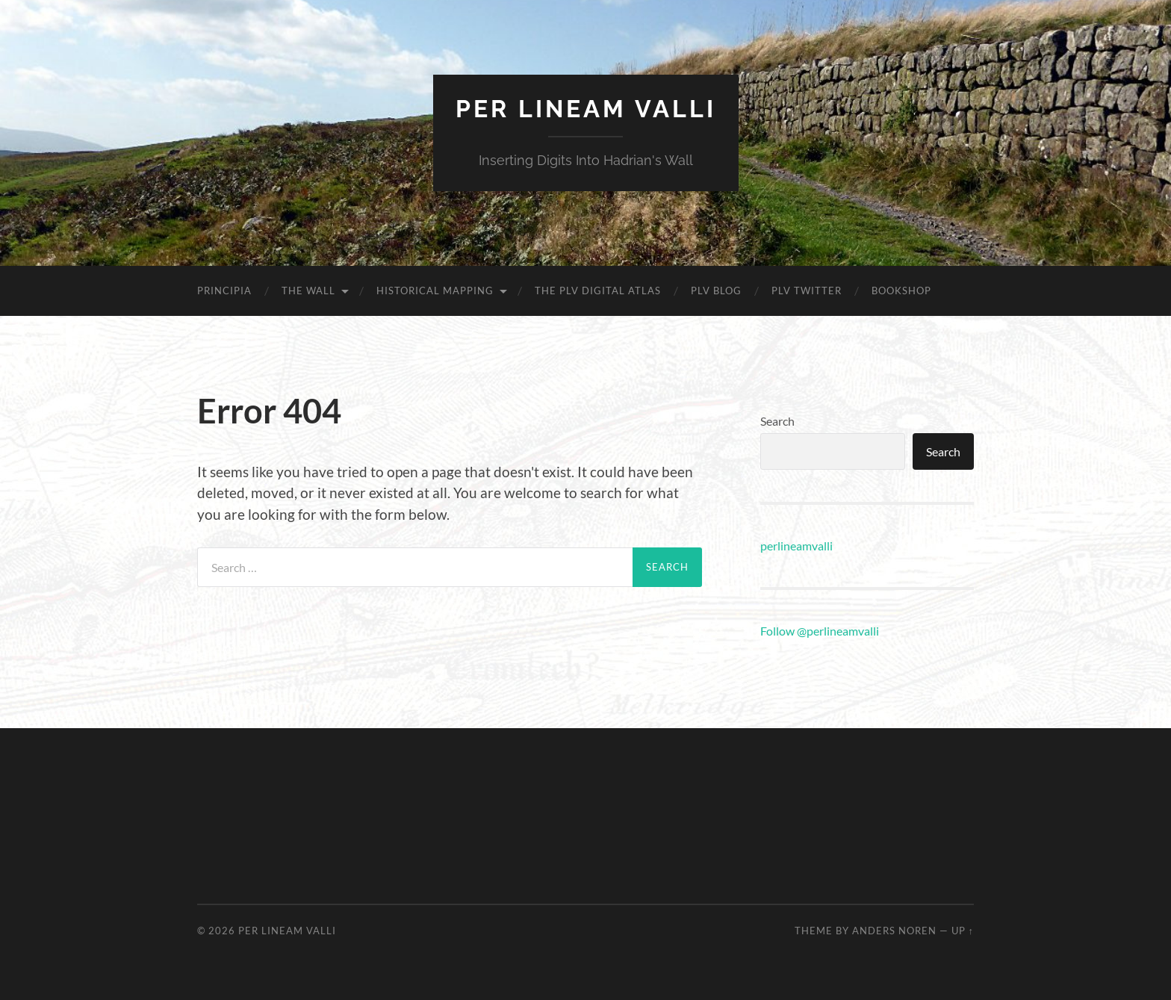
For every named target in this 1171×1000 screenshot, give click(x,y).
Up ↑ (962, 931)
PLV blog (716, 290)
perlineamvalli (796, 545)
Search (777, 421)
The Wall (308, 290)
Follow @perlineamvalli (819, 631)
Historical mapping (435, 290)
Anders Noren (894, 931)
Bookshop (901, 290)
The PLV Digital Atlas (598, 290)
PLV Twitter (806, 290)
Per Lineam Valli (586, 108)
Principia (224, 290)
